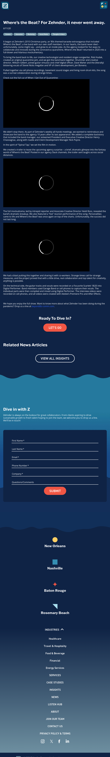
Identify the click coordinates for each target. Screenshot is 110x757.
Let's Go (55, 327)
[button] (104, 6)
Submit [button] (55, 491)
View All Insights (55, 358)
